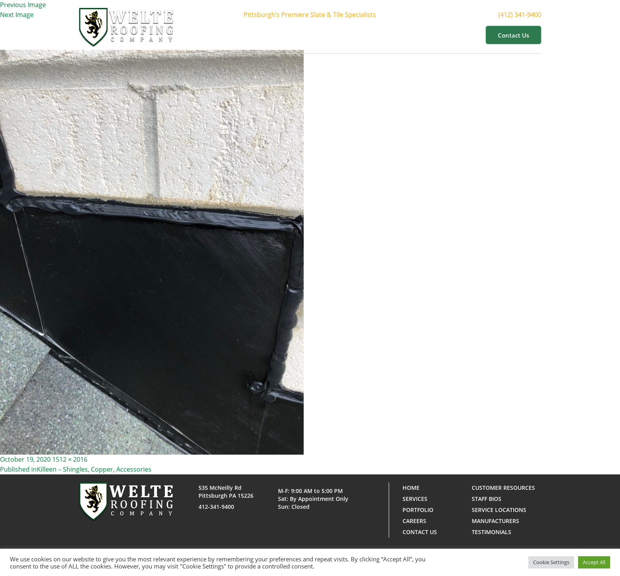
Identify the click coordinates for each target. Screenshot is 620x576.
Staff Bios (486, 498)
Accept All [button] (594, 562)
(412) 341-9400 (526, 15)
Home (254, 35)
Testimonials (491, 532)
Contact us (513, 35)
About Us (292, 35)
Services (336, 35)
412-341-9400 (216, 506)
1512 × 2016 (69, 459)
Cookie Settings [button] (551, 562)
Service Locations (499, 510)
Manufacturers (495, 521)
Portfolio (380, 35)
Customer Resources (442, 35)
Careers (414, 521)
